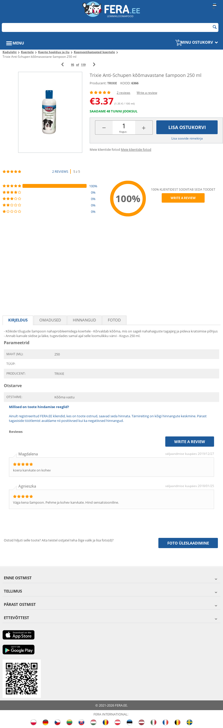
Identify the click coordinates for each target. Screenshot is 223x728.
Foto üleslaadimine (188, 543)
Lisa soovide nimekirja (187, 138)
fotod (114, 319)
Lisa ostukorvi (187, 127)
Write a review (147, 92)
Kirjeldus (18, 319)
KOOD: (125, 83)
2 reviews (123, 92)
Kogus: (123, 131)
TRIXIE (112, 83)
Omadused (50, 319)
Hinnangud (84, 319)
